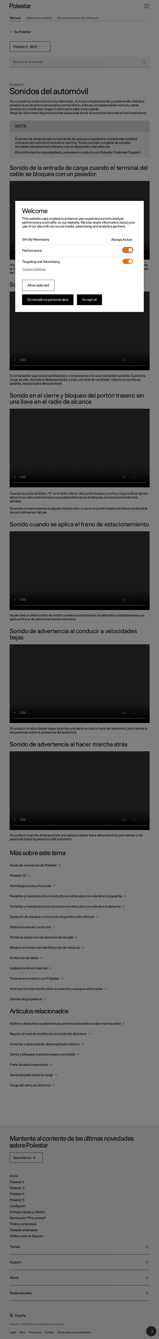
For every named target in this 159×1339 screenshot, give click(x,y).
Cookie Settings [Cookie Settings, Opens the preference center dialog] (34, 269)
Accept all (89, 299)
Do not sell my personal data (47, 299)
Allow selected (38, 285)
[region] (79, 256)
